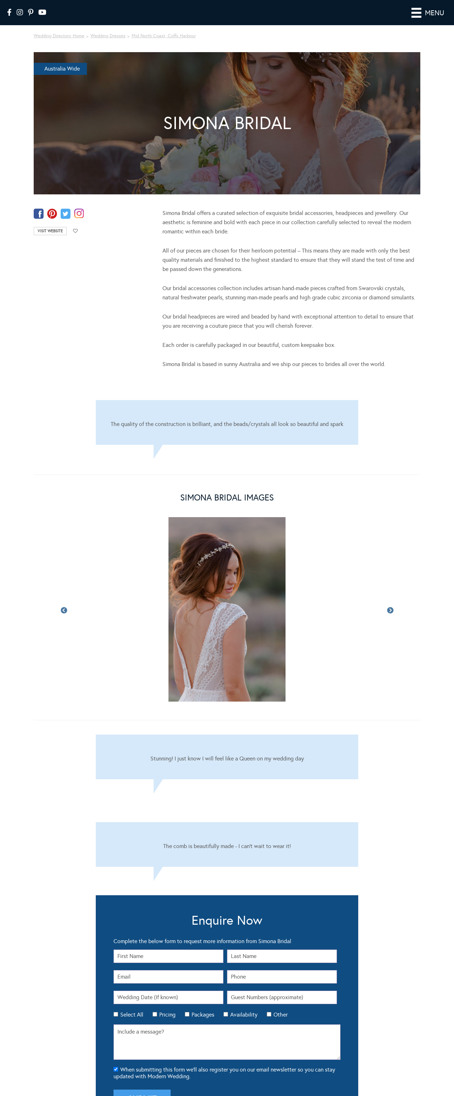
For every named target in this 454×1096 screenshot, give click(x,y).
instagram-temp (79, 223)
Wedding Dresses (108, 46)
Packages (203, 1024)
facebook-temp (39, 223)
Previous (63, 620)
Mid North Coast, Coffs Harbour (164, 46)
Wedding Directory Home (59, 46)
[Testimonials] (227, 432)
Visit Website (50, 241)
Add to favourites (75, 241)
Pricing (167, 1024)
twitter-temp (66, 223)
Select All (131, 1024)
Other (280, 1024)
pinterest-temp (52, 223)
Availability (244, 1024)
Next (390, 620)
